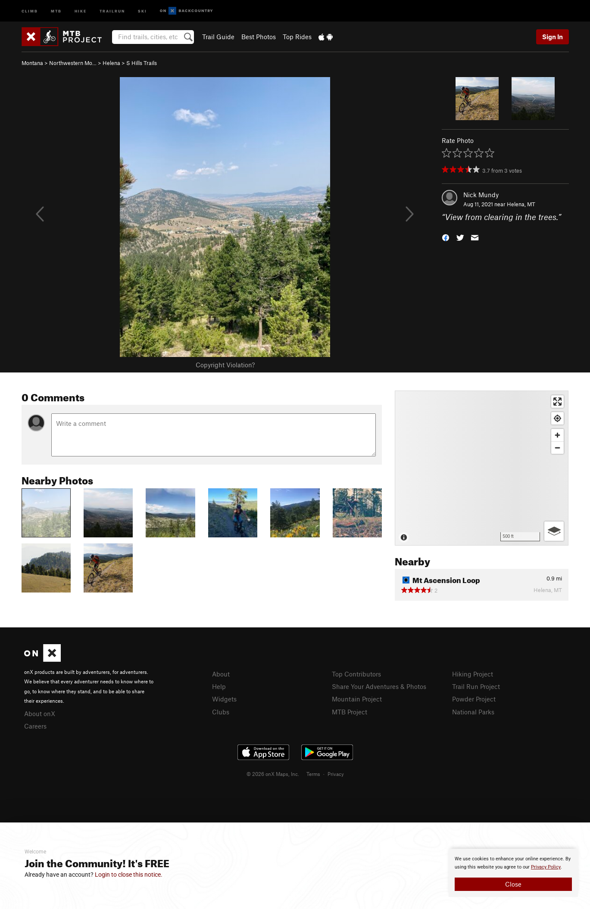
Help (219, 686)
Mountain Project (357, 699)
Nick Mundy (481, 195)
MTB (56, 10)
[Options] (554, 531)
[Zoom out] (557, 447)
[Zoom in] (557, 435)
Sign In (552, 36)
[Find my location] (557, 418)
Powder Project (474, 699)
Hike (81, 10)
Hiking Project (472, 674)
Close (513, 884)
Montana (32, 62)
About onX (39, 713)
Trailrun (112, 10)
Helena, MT (521, 204)
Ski (142, 10)
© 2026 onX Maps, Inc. (273, 774)
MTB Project (349, 712)
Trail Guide (218, 36)
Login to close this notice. (128, 874)
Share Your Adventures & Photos (379, 686)
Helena (111, 62)
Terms (313, 774)
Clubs (220, 712)
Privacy (336, 774)
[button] (446, 237)
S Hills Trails (141, 62)
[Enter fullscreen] (557, 401)
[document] (513, 873)
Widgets (224, 699)
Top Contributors (356, 674)
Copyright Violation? (225, 365)
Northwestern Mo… (73, 62)
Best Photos (258, 36)
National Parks (473, 712)
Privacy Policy (546, 867)
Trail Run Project (476, 686)
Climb (30, 10)
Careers (35, 726)
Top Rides (297, 36)
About (221, 674)
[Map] (481, 468)
